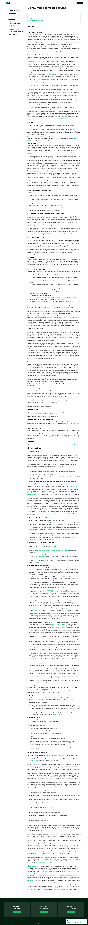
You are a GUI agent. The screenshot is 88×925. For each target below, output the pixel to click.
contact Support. (73, 444)
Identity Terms (12, 13)
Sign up (80, 3)
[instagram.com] (6, 923)
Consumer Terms (11, 8)
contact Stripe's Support (74, 163)
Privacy (37, 923)
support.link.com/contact (56, 714)
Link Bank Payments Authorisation (14, 27)
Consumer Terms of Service (33, 760)
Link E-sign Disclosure (14, 23)
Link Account (46, 522)
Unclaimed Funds (13, 34)
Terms (46, 923)
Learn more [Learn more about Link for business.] (44, 914)
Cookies (41, 923)
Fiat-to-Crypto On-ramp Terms (16, 31)
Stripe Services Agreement (42, 51)
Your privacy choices (53, 923)
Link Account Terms (14, 10)
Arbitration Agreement (14, 21)
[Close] (85, 921)
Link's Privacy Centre (41, 82)
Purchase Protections (14, 32)
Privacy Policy (12, 25)
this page (45, 660)
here (72, 44)
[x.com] (4, 923)
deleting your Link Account (53, 546)
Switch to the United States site (74, 922)
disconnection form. (31, 866)
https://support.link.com (40, 556)
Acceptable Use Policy (14, 29)
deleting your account (66, 311)
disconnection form (31, 880)
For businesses (64, 3)
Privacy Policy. (48, 74)
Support (32, 923)
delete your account (62, 118)
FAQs (56, 828)
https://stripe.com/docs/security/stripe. (44, 862)
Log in (74, 3)
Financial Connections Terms (16, 12)
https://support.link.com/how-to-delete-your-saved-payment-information (52, 550)
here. (57, 416)
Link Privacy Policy (74, 486)
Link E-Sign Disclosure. (52, 68)
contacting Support (46, 233)
